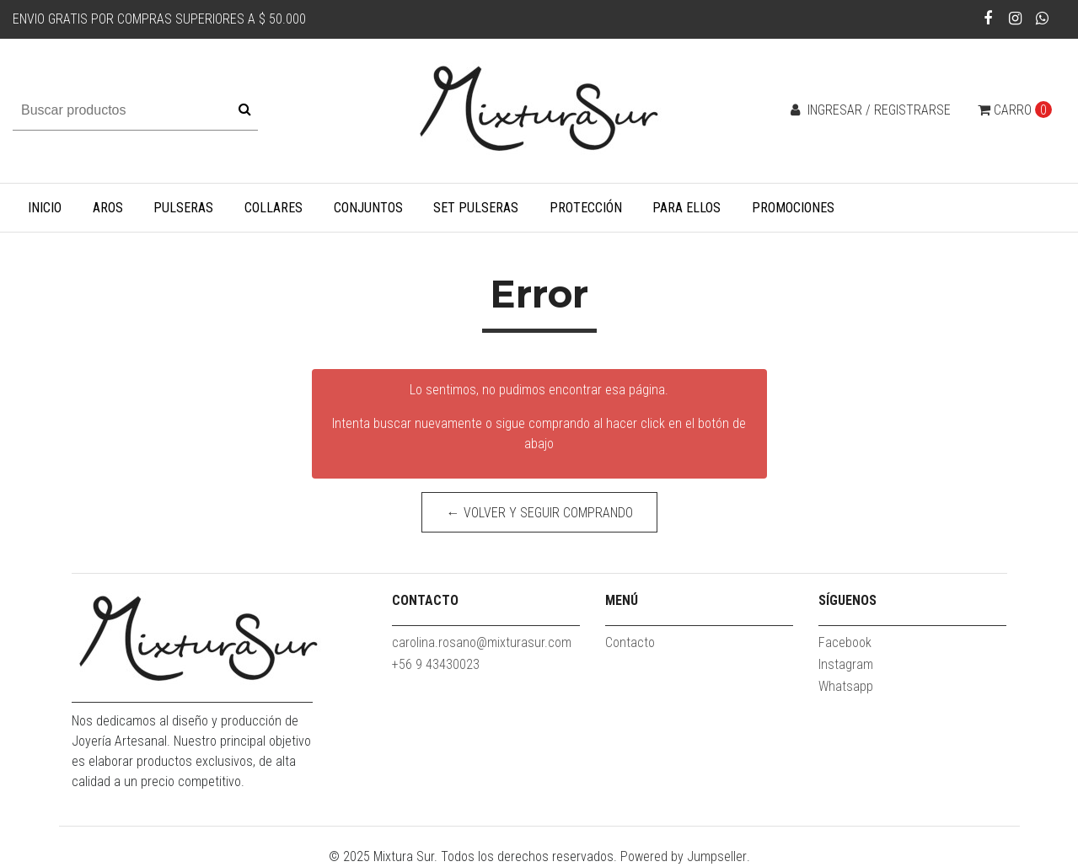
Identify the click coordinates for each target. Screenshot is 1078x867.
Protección (586, 208)
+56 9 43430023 (436, 664)
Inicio (45, 208)
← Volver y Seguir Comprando (539, 513)
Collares (273, 208)
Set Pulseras (475, 208)
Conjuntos (368, 208)
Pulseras (183, 208)
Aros (108, 208)
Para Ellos (686, 208)
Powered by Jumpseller (683, 856)
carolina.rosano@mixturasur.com (481, 642)
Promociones (793, 208)
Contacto (630, 642)
